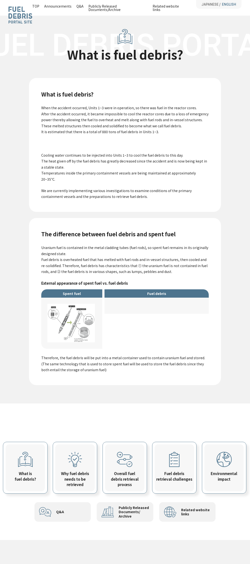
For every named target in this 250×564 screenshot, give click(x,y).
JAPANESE (210, 4)
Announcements (58, 6)
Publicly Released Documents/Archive (104, 7)
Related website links (166, 7)
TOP (35, 6)
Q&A (79, 6)
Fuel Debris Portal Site (20, 15)
